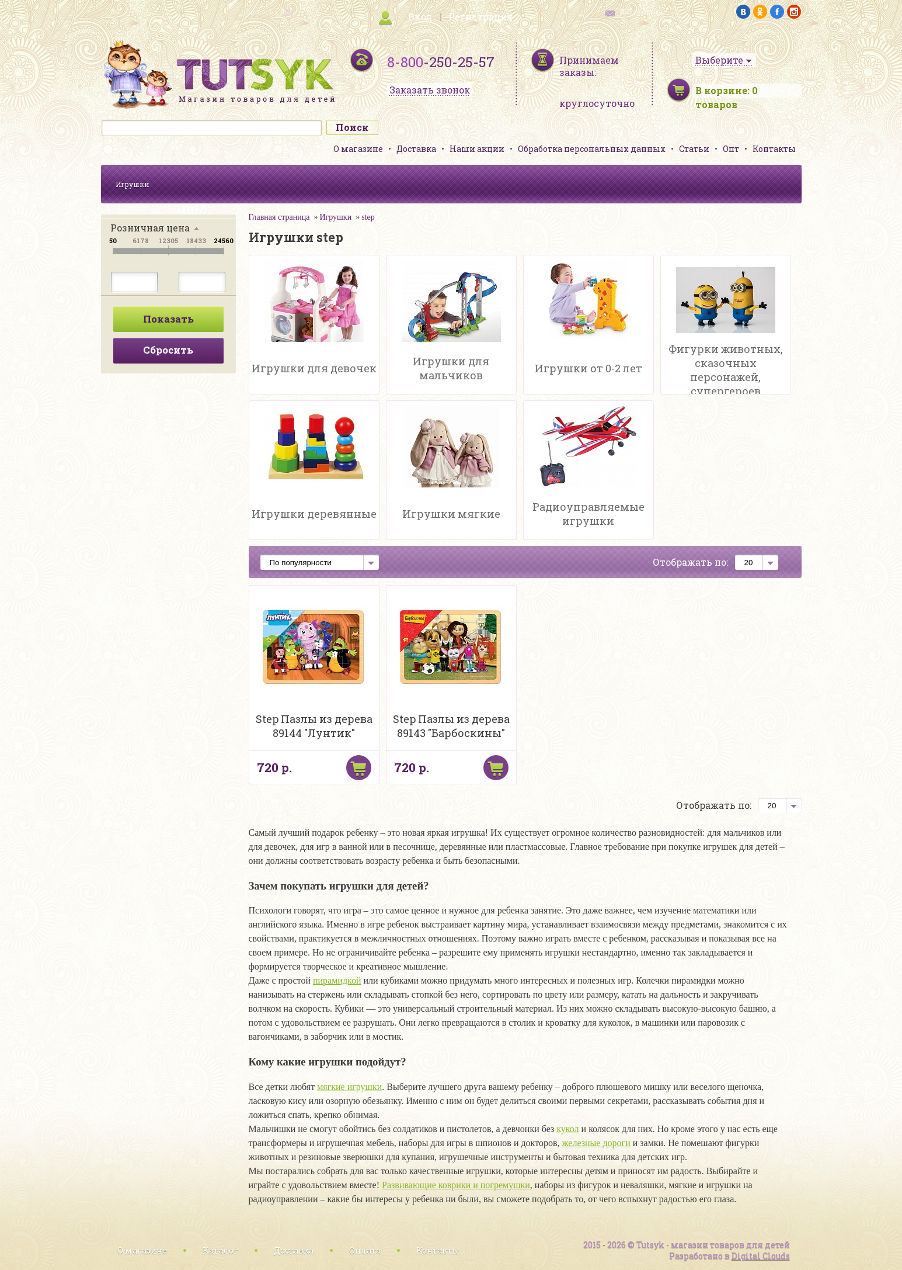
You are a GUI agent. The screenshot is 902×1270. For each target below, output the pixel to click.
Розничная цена (150, 228)
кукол (567, 1129)
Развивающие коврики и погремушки (456, 1185)
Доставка (416, 148)
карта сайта (261, 12)
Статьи (694, 148)
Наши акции (477, 148)
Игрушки (132, 184)
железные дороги (596, 1143)
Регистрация (480, 17)
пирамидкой (337, 980)
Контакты (774, 148)
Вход (420, 17)
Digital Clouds (761, 1255)
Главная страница (279, 217)
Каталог (220, 1250)
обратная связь (641, 12)
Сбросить (168, 350)
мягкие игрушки (349, 1087)
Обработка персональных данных (592, 148)
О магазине (358, 148)
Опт (731, 148)
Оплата (365, 1250)
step (368, 217)
